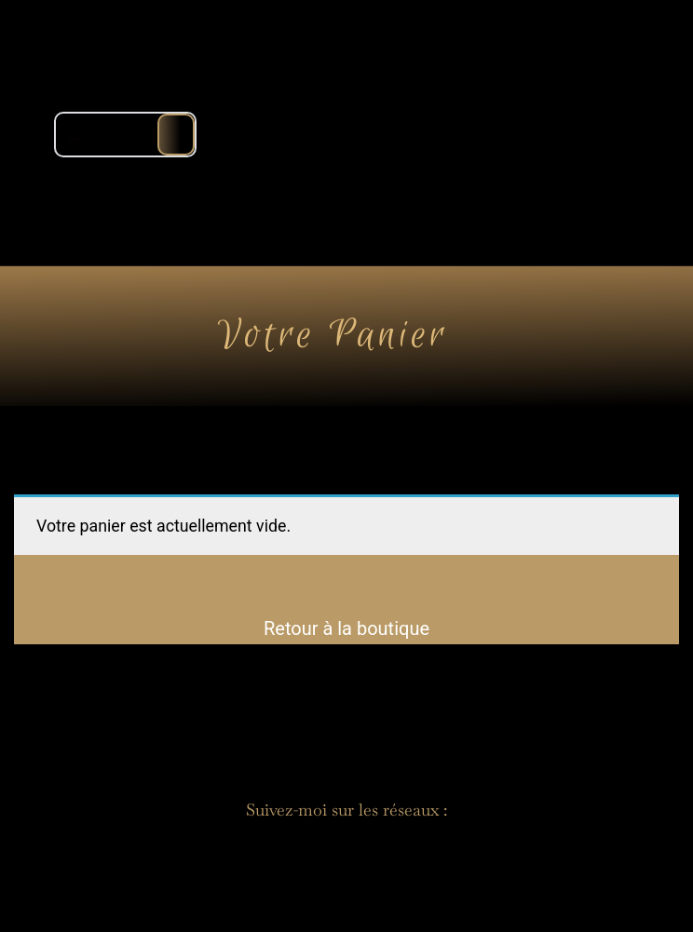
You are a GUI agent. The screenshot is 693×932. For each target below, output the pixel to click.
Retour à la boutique (346, 628)
